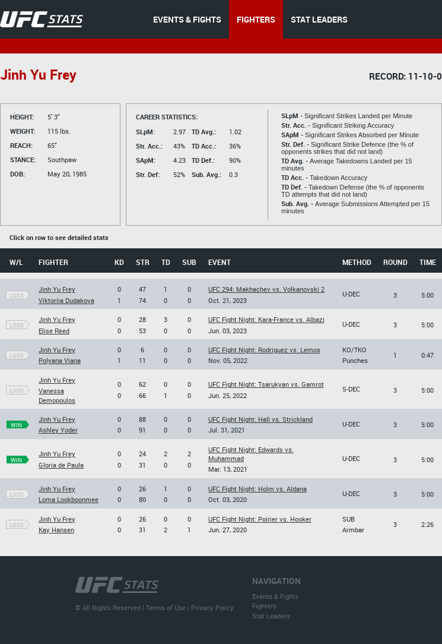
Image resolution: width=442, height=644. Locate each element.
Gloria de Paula (61, 464)
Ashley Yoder (58, 429)
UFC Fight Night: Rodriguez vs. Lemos (264, 349)
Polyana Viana (60, 360)
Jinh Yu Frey (57, 289)
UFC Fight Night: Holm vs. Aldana (257, 488)
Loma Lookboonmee (68, 499)
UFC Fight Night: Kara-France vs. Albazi (266, 319)
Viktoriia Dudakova (66, 300)
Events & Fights (275, 596)
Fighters (264, 605)
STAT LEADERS (319, 19)
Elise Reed (54, 330)
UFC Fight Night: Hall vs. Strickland (260, 419)
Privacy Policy (212, 607)
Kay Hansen (56, 529)
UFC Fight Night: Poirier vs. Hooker (259, 518)
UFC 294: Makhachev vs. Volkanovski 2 (266, 289)
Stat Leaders (271, 615)
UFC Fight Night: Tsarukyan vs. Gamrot (266, 384)
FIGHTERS (256, 19)
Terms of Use (166, 607)
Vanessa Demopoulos (57, 395)
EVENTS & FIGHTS (187, 19)
